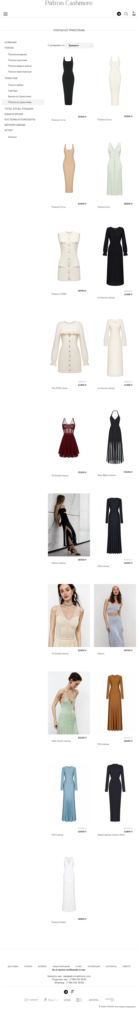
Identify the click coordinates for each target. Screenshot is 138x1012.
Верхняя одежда (14, 125)
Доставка (13, 966)
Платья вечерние (17, 54)
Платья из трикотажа (19, 102)
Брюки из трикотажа (19, 96)
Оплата (28, 966)
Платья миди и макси (20, 66)
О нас (79, 966)
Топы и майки (15, 85)
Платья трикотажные (19, 71)
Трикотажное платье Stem (111, 835)
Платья (8, 47)
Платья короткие (17, 60)
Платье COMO (59, 294)
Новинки (10, 42)
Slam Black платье (107, 475)
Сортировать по (56, 45)
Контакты (111, 966)
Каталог (12, 137)
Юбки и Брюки (13, 114)
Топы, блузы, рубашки (18, 108)
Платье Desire (59, 922)
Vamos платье (59, 563)
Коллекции (94, 966)
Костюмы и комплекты (19, 119)
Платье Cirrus (59, 120)
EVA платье (103, 566)
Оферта (126, 966)
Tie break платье (60, 475)
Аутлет (8, 130)
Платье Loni (104, 207)
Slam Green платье (61, 741)
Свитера (12, 90)
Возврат (42, 966)
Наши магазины (61, 966)
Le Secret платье (106, 297)
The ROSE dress (59, 388)
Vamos (101, 653)
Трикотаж (10, 78)
